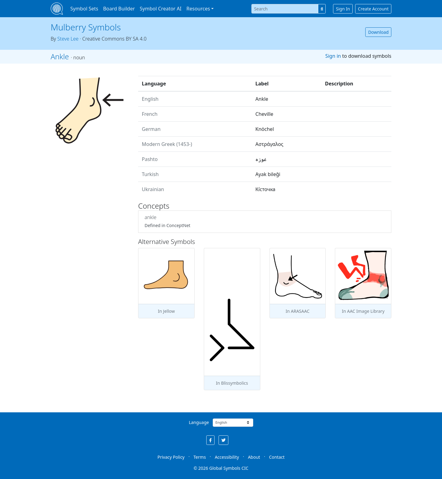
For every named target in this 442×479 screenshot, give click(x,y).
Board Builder (119, 8)
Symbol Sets (84, 8)
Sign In (343, 9)
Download (378, 32)
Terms (199, 457)
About (254, 457)
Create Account (373, 9)
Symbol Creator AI (160, 8)
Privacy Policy (170, 457)
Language (199, 422)
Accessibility (227, 457)
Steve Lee (68, 38)
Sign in (333, 56)
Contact (277, 457)
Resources (198, 8)
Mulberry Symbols (86, 27)
